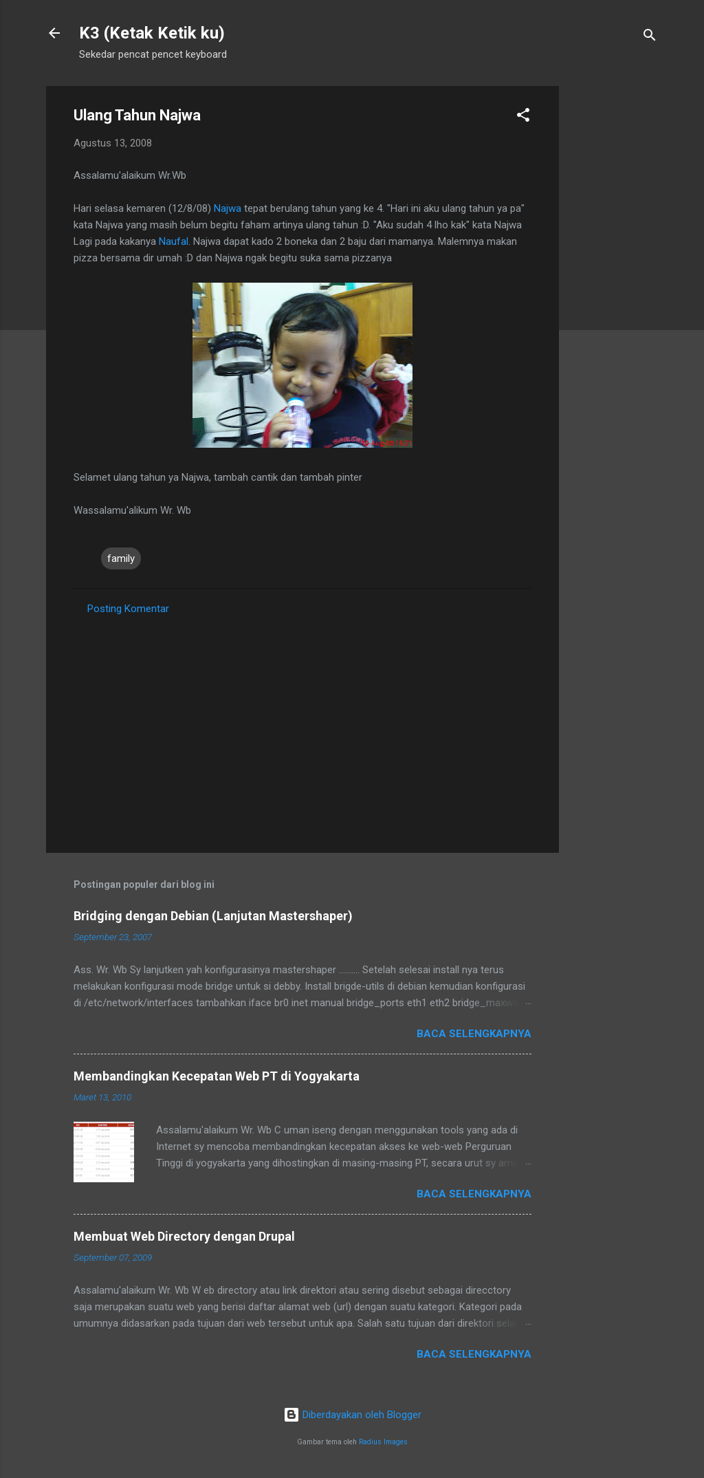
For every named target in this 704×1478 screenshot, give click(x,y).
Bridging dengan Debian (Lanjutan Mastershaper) (213, 916)
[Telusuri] (649, 37)
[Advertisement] (614, 292)
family (121, 558)
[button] (523, 117)
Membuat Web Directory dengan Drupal (184, 1236)
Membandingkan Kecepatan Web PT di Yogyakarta (217, 1076)
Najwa (229, 208)
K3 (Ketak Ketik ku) (152, 33)
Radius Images (383, 1441)
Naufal (173, 241)
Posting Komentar (128, 608)
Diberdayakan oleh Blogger (352, 1415)
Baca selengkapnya (474, 1034)
